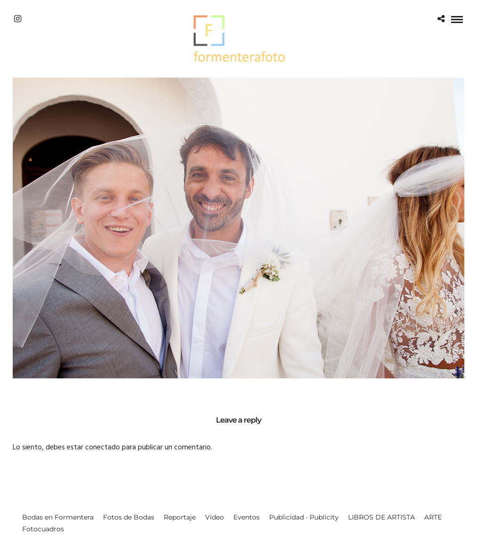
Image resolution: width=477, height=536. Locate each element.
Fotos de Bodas (128, 517)
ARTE (433, 517)
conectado (102, 447)
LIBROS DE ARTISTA (381, 517)
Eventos (246, 517)
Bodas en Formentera (58, 517)
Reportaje (180, 517)
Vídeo (214, 517)
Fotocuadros (43, 529)
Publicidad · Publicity (304, 517)
